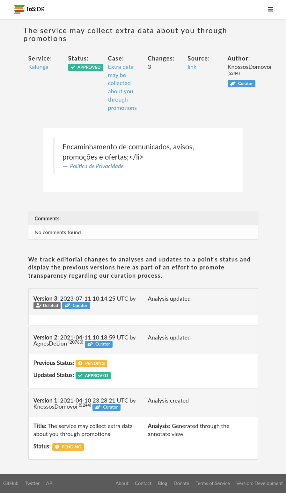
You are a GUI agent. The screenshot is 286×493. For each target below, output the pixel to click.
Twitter (32, 483)
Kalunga (38, 66)
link (192, 66)
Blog (162, 483)
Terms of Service (212, 483)
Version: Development (259, 483)
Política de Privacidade (97, 165)
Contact (143, 483)
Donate (181, 483)
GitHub (10, 483)
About (121, 483)
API (49, 483)
